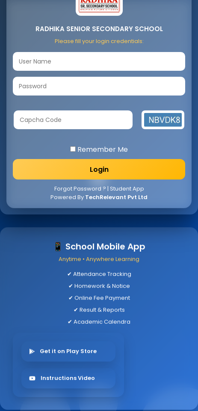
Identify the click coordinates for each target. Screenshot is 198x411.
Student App (127, 189)
